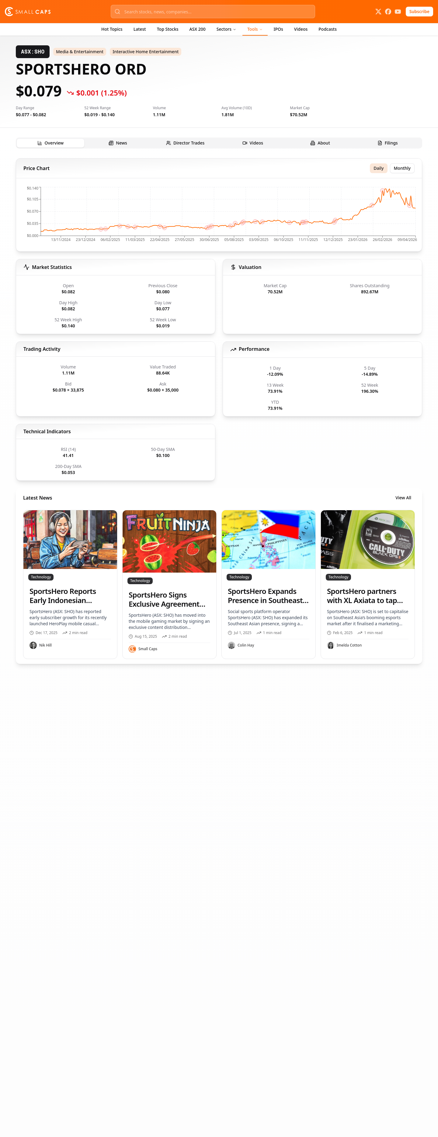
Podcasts (327, 29)
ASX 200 (197, 29)
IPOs (278, 29)
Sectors (226, 29)
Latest (140, 29)
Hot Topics (112, 29)
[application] (219, 216)
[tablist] (219, 143)
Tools (255, 29)
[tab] (50, 143)
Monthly (402, 168)
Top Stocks (168, 29)
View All (403, 497)
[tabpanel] (219, 411)
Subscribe (419, 11)
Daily (379, 168)
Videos (301, 29)
